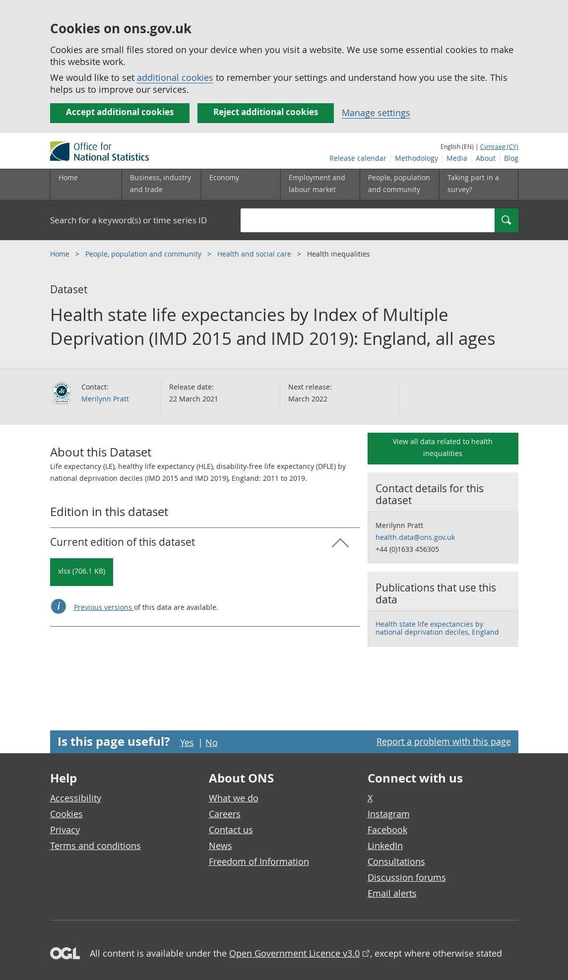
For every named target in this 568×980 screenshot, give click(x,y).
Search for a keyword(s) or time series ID (128, 220)
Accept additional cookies (120, 112)
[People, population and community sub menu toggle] (399, 184)
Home (68, 177)
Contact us (231, 830)
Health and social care (255, 254)
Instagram (389, 814)
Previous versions (104, 607)
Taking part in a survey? (473, 183)
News (220, 845)
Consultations (396, 861)
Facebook (387, 830)
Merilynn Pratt (105, 398)
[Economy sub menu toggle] (240, 184)
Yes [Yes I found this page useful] (187, 742)
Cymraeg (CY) (499, 146)
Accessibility (75, 798)
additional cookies (175, 77)
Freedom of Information (259, 861)
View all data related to (443, 447)
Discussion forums (407, 877)
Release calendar (357, 158)
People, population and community (144, 254)
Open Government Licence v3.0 (294, 953)
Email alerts (392, 893)
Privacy (65, 830)
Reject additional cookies (265, 112)
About (486, 158)
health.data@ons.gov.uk (415, 537)
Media (456, 158)
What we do (233, 798)
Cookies (66, 814)
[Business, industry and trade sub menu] (161, 184)
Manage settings (376, 113)
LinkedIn (385, 845)
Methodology (416, 158)
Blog (511, 158)
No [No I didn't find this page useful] (211, 742)
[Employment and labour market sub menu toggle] (320, 184)
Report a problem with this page (444, 741)
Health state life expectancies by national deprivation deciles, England (437, 628)
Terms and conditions (95, 845)
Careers (225, 814)
